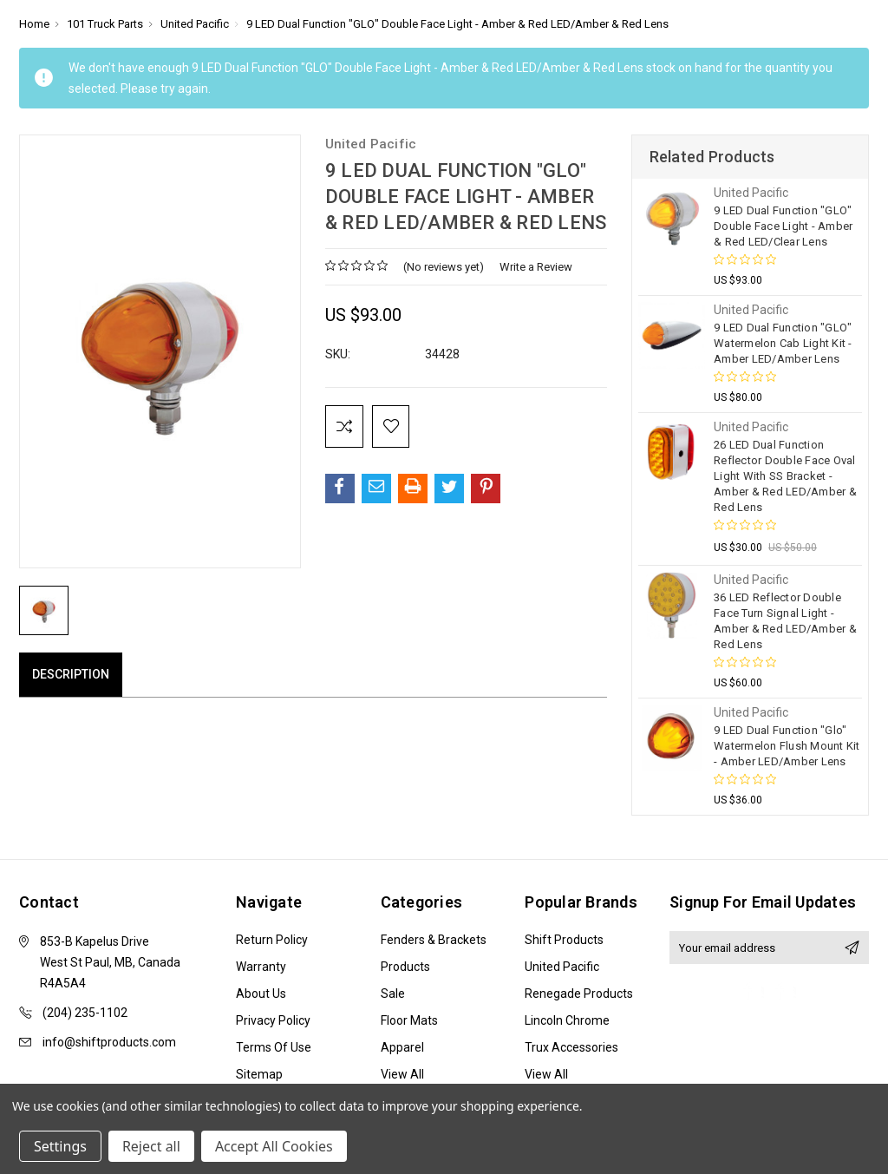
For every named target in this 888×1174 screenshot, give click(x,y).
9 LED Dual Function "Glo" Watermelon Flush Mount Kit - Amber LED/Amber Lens (787, 746)
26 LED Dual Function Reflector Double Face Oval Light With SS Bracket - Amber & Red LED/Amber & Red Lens (785, 476)
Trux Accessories (571, 1047)
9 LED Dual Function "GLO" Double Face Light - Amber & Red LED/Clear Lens (783, 226)
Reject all (151, 1146)
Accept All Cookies (274, 1146)
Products (405, 967)
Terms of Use (273, 1047)
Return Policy (272, 940)
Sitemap (259, 1074)
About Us (261, 993)
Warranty (261, 967)
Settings (60, 1146)
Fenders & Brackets (433, 940)
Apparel (402, 1047)
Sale (393, 993)
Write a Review (536, 266)
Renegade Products (579, 993)
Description (70, 674)
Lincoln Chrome (567, 1020)
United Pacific (562, 967)
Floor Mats (409, 1020)
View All (402, 1074)
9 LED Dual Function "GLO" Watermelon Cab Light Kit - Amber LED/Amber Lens (783, 343)
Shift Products (564, 940)
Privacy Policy (273, 1020)
